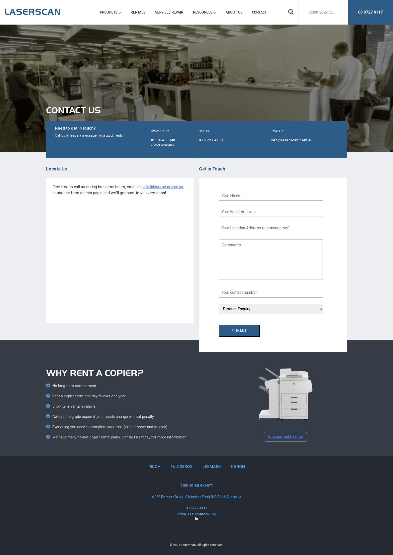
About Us (234, 12)
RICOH (154, 466)
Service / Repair (169, 12)
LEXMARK (212, 466)
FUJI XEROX (181, 466)
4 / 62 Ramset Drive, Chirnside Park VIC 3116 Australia (196, 497)
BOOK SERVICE (321, 12)
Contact (259, 12)
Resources (202, 12)
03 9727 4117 (370, 12)
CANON (238, 466)
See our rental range (285, 436)
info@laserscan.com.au (292, 140)
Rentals (138, 12)
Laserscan (188, 545)
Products (108, 12)
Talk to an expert (196, 485)
